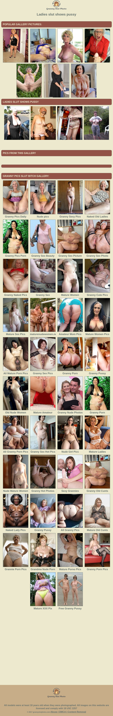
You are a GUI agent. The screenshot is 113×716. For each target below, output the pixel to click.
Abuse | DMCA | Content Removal (68, 712)
